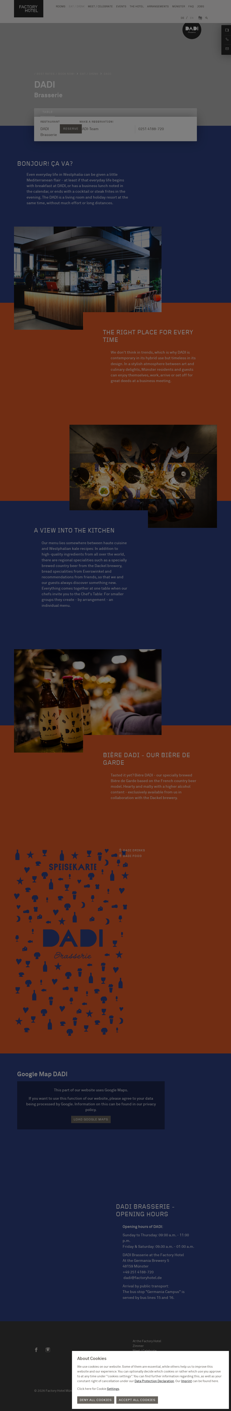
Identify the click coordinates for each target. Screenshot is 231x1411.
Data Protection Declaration (154, 1381)
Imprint (186, 1381)
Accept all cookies (137, 1400)
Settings (113, 1388)
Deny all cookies (96, 1400)
